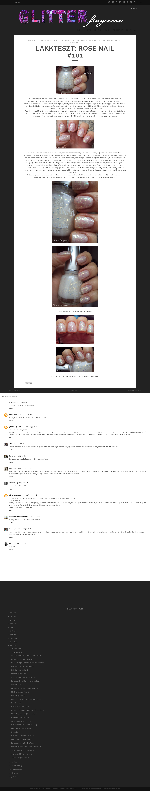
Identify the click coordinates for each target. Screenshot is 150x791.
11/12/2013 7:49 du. (19, 456)
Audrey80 (12, 468)
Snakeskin (14, 732)
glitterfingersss (15, 427)
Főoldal (74, 390)
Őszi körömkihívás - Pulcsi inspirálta (23, 677)
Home (133, 8)
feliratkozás (131, 30)
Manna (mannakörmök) (18, 517)
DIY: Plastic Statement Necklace (22, 736)
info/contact (117, 30)
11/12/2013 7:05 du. (24, 402)
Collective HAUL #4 (18, 685)
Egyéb (107, 30)
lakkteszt (116, 40)
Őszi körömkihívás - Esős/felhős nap (24, 725)
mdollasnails (14, 414)
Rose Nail (75, 43)
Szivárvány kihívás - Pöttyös (21, 721)
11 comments (81, 40)
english (17, 2)
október (15, 762)
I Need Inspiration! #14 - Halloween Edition (26, 747)
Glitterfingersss (51, 789)
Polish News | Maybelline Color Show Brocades (27, 663)
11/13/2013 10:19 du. (19, 543)
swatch (89, 30)
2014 (12, 642)
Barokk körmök (16, 703)
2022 (12, 613)
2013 (12, 645)
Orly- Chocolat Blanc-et (38, 163)
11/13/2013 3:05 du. (31, 495)
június (14, 777)
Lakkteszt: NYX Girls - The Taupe (23, 743)
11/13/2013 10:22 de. (21, 483)
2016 (12, 635)
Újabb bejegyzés (14, 390)
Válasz (11, 408)
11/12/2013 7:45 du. (18, 444)
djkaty (11, 483)
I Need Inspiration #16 (19, 696)
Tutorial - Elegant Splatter (20, 758)
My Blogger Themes (80, 789)
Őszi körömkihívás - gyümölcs (22, 754)
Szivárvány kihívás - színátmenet (22, 750)
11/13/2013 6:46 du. (25, 529)
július (13, 773)
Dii (10, 444)
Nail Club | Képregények (19, 670)
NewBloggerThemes (112, 789)
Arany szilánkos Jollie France (21, 739)
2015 (12, 638)
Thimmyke (13, 529)
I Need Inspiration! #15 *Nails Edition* (24, 714)
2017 (12, 631)
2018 (12, 627)
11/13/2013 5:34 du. (34, 517)
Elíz (10, 543)
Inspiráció (98, 30)
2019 (12, 624)
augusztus (15, 769)
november (15, 652)
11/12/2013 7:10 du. (31, 427)
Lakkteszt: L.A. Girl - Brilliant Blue (22, 666)
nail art (80, 30)
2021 (12, 616)
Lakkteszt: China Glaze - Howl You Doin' (25, 681)
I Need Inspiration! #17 (19, 674)
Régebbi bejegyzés (134, 390)
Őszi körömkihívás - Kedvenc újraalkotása (26, 655)
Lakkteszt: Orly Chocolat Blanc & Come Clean (27, 710)
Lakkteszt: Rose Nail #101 (75, 51)
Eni (10, 456)
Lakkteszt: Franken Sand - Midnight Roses (26, 699)
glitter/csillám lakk (99, 40)
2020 (12, 620)
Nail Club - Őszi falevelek (20, 717)
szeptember (16, 766)
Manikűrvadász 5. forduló (20, 692)
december (15, 649)
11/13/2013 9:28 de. (24, 468)
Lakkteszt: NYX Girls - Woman (22, 659)
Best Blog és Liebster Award (21, 728)
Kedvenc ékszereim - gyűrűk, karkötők (24, 688)
